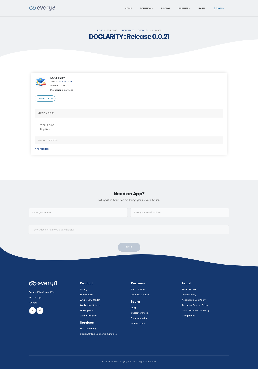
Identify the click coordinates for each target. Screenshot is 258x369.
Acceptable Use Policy (194, 300)
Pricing (165, 8)
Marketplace (127, 30)
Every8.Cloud (66, 81)
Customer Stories (140, 312)
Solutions (146, 8)
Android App (35, 297)
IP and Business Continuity (195, 310)
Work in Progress (89, 315)
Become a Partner (140, 294)
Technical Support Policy (195, 305)
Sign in (219, 8)
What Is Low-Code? (90, 300)
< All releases (42, 148)
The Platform (86, 294)
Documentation (139, 318)
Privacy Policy (189, 294)
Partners (184, 8)
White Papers (138, 323)
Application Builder (90, 305)
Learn (201, 8)
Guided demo (45, 98)
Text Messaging (88, 328)
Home (128, 8)
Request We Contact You (42, 292)
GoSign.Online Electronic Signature (98, 334)
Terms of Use (189, 289)
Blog (133, 307)
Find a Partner (138, 289)
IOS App (34, 302)
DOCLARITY (143, 30)
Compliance (188, 315)
